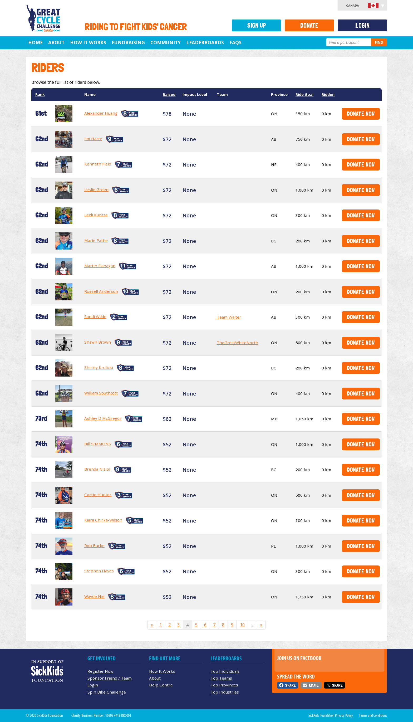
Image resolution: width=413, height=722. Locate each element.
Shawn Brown (97, 342)
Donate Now (361, 113)
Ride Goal (304, 94)
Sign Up (256, 25)
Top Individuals (225, 671)
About (56, 42)
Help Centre (161, 684)
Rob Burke (94, 545)
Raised (169, 94)
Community (165, 42)
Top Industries (224, 692)
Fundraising (128, 42)
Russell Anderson (101, 291)
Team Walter (229, 317)
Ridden (328, 94)
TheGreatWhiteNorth (237, 342)
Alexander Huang (100, 113)
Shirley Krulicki (98, 367)
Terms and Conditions (373, 715)
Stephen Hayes (99, 570)
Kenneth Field (97, 164)
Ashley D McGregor (102, 418)
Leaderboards (205, 42)
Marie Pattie (96, 240)
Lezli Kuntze (96, 214)
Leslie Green (96, 189)
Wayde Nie (94, 596)
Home (35, 42)
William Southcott (101, 393)
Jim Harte (93, 138)
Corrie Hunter (97, 494)
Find (379, 42)
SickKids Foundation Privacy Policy (330, 715)
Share (290, 685)
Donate (309, 25)
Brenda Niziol (97, 469)
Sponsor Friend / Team (109, 678)
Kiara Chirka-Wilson (103, 520)
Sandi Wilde (95, 316)
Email (313, 685)
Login (362, 25)
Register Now (100, 671)
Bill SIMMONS (97, 443)
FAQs (235, 42)
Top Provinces (224, 684)
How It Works (88, 42)
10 (242, 625)
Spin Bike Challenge (106, 692)
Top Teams (221, 678)
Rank (40, 94)
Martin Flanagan (99, 265)
